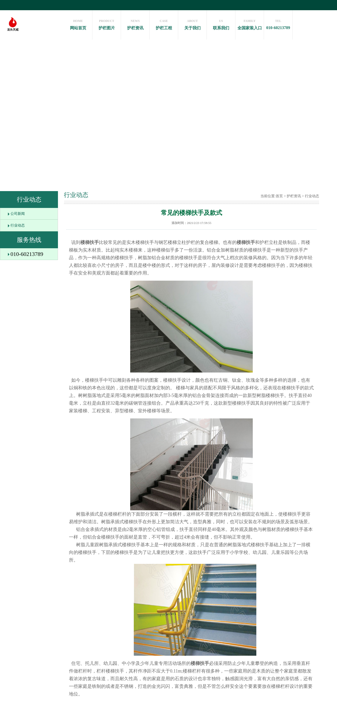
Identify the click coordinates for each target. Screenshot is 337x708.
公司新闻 (17, 214)
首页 (279, 196)
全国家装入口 (249, 23)
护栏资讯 (135, 23)
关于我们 (192, 23)
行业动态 (17, 225)
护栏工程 (164, 23)
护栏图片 (106, 23)
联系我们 (221, 23)
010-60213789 (278, 23)
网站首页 (78, 23)
